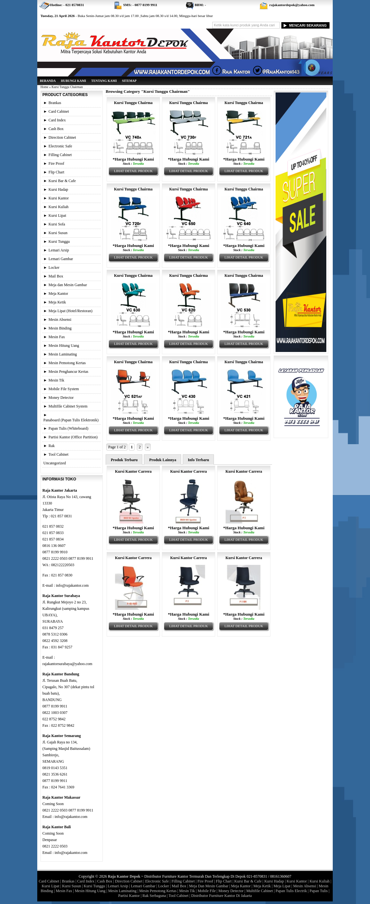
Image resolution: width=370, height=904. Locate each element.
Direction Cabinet (62, 137)
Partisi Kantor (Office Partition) (73, 437)
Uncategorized (54, 463)
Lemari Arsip (58, 250)
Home (44, 87)
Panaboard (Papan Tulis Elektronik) (71, 420)
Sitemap (129, 81)
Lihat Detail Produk (133, 171)
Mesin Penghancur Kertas (68, 371)
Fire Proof (56, 163)
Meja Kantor (58, 293)
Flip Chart (56, 172)
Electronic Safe (60, 146)
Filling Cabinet (60, 155)
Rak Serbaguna (154, 895)
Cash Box (56, 129)
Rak (51, 445)
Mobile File (207, 891)
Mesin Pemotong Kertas (67, 363)
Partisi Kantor (129, 895)
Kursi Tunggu (59, 241)
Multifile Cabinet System (67, 406)
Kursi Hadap (58, 189)
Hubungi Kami (73, 81)
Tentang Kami (104, 81)
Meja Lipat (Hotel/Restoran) (70, 311)
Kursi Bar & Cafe (62, 181)
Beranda (48, 81)
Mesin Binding (60, 328)
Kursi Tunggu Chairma (133, 103)
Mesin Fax (56, 337)
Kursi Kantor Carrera (133, 471)
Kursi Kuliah (58, 207)
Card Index (57, 120)
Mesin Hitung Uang (63, 345)
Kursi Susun (57, 233)
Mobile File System (63, 389)
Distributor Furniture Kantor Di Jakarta (221, 895)
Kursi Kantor (58, 198)
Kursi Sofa (56, 224)
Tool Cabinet (58, 454)
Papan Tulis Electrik (291, 891)
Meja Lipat (281, 886)
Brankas (54, 103)
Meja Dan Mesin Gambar (208, 886)
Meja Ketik (57, 302)
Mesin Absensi (59, 319)
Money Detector (61, 397)
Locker (53, 267)
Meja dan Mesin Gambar (67, 285)
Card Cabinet (58, 111)
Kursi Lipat (57, 215)
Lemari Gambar (60, 259)
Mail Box (55, 276)
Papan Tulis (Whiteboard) (68, 428)
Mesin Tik (56, 380)
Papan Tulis (319, 891)
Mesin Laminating (62, 354)
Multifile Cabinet (259, 891)
